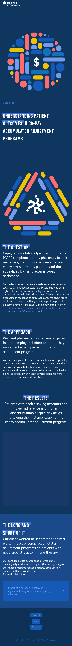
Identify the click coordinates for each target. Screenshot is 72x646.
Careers (36, 627)
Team (36, 621)
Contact (36, 615)
